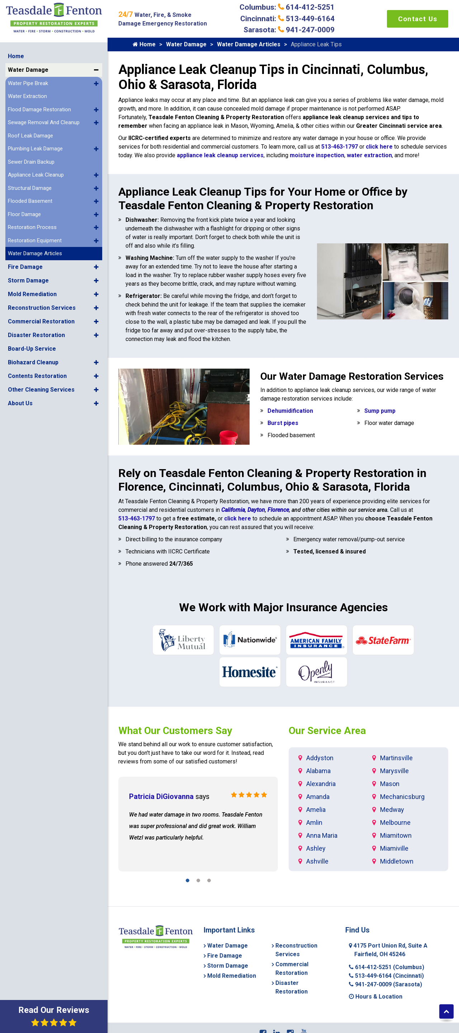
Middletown (396, 861)
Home (16, 56)
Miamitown (396, 835)
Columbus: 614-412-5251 (287, 7)
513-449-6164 (386, 975)
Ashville (317, 861)
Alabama (318, 771)
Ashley (316, 848)
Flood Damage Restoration (39, 109)
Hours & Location (375, 996)
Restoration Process (32, 227)
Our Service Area (327, 731)
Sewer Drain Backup (31, 162)
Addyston (319, 758)
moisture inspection (317, 155)
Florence (278, 509)
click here (379, 146)
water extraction (369, 155)
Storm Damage (28, 280)
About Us (20, 403)
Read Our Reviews (53, 1016)
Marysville (394, 771)
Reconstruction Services (42, 307)
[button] (96, 70)
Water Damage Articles (35, 253)
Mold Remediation (32, 294)
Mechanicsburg (402, 796)
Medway (392, 809)
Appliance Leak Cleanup (36, 175)
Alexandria (321, 783)
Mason (389, 783)
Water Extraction (27, 96)
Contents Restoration (37, 376)
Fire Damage (25, 266)
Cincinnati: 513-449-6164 (287, 18)
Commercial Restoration (41, 321)
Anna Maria (321, 835)
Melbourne (395, 822)
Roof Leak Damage (30, 135)
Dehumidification (290, 410)
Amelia (316, 809)
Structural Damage (30, 188)
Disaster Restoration (36, 335)
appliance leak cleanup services (220, 155)
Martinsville (396, 758)
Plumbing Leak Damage (35, 148)
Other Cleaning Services (41, 389)
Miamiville (394, 848)
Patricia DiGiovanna (161, 796)
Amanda (318, 796)
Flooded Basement (30, 201)
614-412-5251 (386, 967)
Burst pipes (283, 423)
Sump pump (380, 410)
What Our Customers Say (175, 731)
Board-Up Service (32, 348)
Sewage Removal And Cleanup (44, 122)
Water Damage (28, 69)
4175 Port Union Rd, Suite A (388, 950)
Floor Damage (24, 214)
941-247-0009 (385, 984)
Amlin (314, 822)
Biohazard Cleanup (33, 362)
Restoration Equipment (35, 240)
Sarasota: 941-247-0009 (289, 29)
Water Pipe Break (28, 83)
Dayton (256, 509)
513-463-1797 (339, 146)
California (233, 509)
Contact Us (417, 19)
